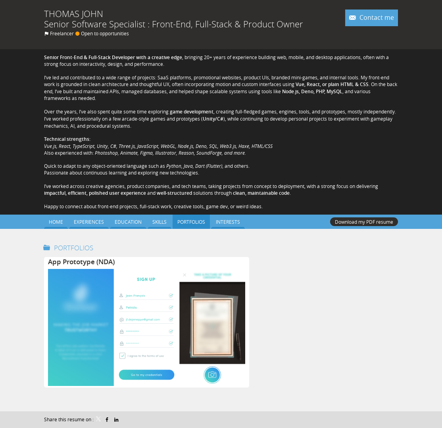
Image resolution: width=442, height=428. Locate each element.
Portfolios (73, 247)
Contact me (376, 17)
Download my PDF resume (364, 222)
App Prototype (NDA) (81, 261)
